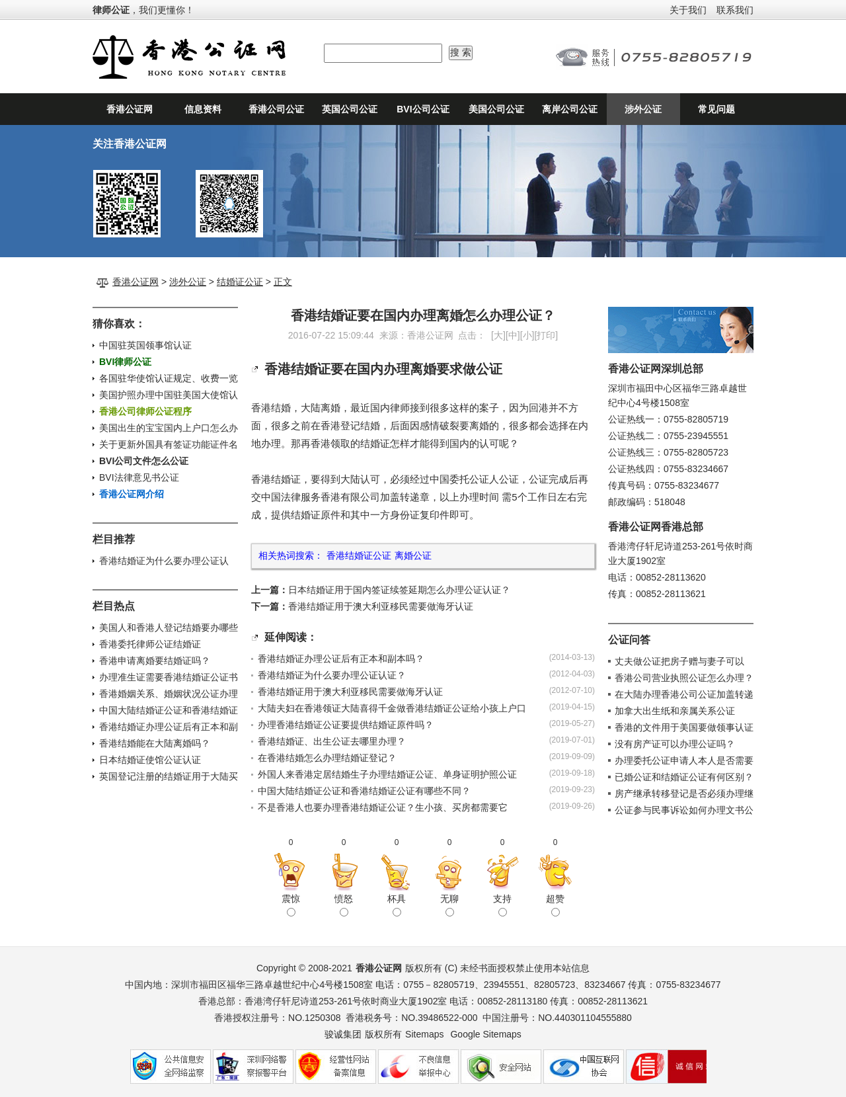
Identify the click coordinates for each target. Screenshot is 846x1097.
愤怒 (343, 904)
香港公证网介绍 (131, 494)
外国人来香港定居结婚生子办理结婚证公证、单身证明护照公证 (387, 774)
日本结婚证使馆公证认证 (150, 759)
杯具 (396, 904)
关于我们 (688, 10)
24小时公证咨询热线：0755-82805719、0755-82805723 (654, 57)
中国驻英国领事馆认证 (145, 345)
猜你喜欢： (119, 323)
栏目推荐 (114, 539)
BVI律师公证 (125, 361)
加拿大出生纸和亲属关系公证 (675, 711)
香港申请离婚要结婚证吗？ (154, 660)
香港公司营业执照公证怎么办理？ (684, 677)
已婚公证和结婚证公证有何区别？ (684, 777)
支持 (502, 904)
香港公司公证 (276, 109)
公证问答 (629, 639)
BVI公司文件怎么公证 (143, 461)
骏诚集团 (343, 1034)
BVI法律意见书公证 (139, 477)
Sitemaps (424, 1034)
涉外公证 (643, 109)
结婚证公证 (240, 281)
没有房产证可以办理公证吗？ (675, 744)
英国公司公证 (349, 109)
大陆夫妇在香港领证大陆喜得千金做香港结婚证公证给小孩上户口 (392, 708)
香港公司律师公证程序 (145, 411)
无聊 (449, 904)
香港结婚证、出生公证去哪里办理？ (332, 741)
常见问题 (716, 109)
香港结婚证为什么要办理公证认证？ (332, 675)
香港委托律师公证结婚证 (150, 644)
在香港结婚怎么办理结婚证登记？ (327, 757)
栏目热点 (114, 606)
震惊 (291, 904)
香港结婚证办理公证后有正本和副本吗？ (341, 658)
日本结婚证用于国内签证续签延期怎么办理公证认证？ (399, 590)
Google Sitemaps (485, 1034)
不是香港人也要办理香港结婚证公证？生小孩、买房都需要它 (383, 807)
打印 (546, 335)
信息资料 (202, 109)
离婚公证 (413, 555)
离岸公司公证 (569, 109)
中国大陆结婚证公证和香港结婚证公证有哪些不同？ (364, 791)
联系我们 (734, 10)
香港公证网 (129, 109)
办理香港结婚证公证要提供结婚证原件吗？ (346, 724)
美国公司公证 (496, 109)
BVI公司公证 (423, 109)
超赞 (555, 904)
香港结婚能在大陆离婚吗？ (154, 743)
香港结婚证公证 (359, 555)
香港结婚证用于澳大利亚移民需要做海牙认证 (380, 606)
